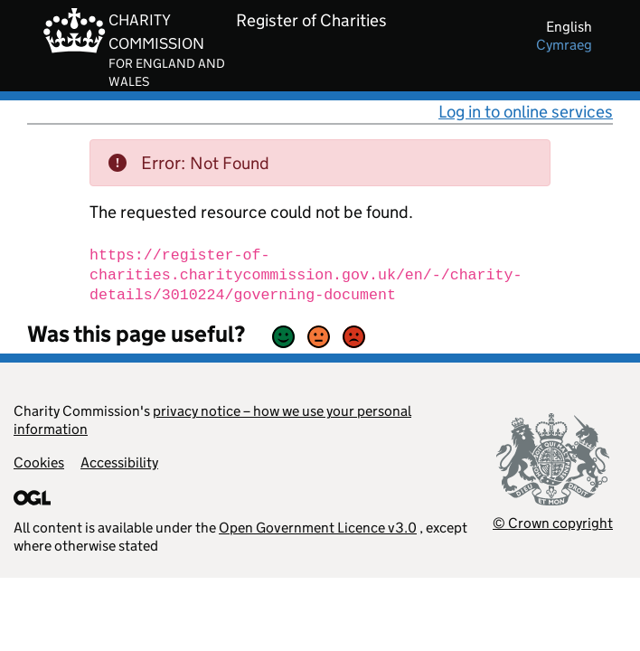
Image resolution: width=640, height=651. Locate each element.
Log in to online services (525, 111)
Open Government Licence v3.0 (318, 527)
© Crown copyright (553, 523)
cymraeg (564, 44)
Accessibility (119, 462)
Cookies (39, 462)
